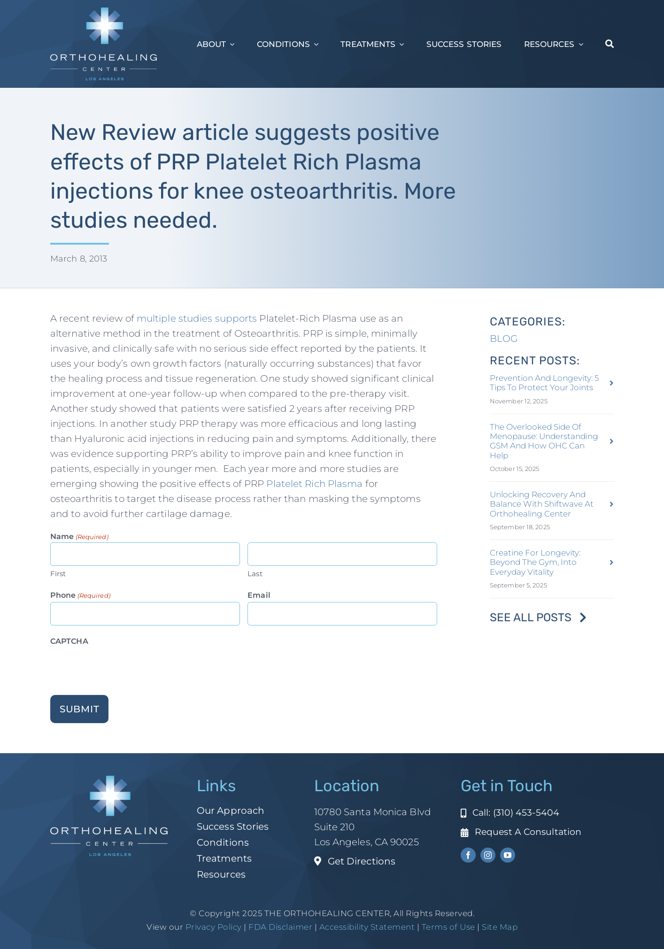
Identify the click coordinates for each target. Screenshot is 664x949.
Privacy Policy (213, 927)
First (58, 573)
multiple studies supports (197, 318)
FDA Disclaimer (280, 927)
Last (254, 573)
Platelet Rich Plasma (314, 483)
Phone (80, 596)
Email (258, 595)
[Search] (609, 44)
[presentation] (121, 666)
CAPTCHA (69, 641)
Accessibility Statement (367, 927)
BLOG (503, 338)
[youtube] (507, 855)
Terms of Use (448, 927)
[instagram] (487, 855)
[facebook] (468, 855)
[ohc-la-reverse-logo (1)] (103, 12)
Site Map (499, 927)
